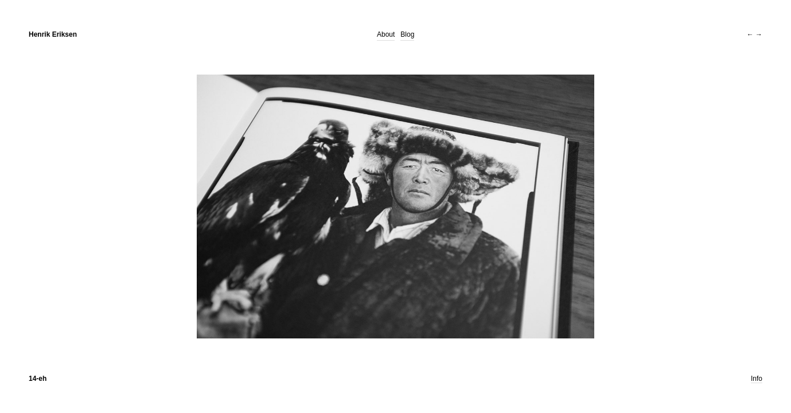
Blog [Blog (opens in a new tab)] (407, 34)
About (386, 34)
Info (756, 379)
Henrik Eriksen (53, 34)
